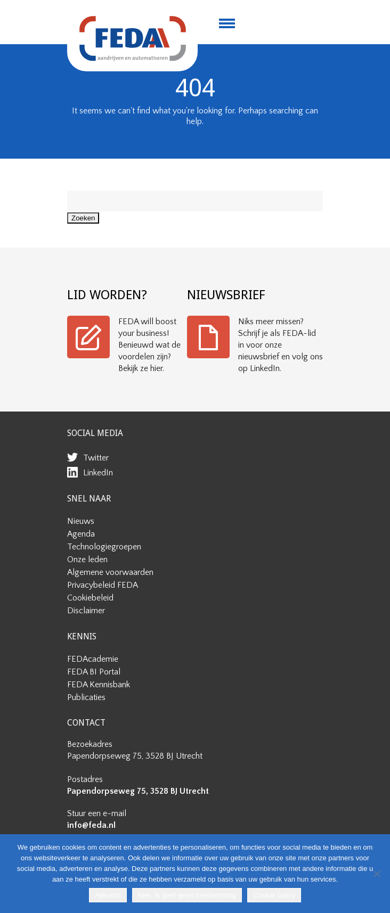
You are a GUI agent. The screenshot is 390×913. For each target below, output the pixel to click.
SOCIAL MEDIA (95, 433)
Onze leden (87, 559)
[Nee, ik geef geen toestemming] (376, 873)
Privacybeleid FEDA (102, 585)
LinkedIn (98, 473)
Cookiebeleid (90, 598)
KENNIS (81, 636)
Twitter (96, 458)
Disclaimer (86, 610)
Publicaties (86, 697)
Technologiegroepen (104, 547)
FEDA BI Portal (93, 672)
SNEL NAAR (89, 498)
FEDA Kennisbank (98, 684)
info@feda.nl (91, 825)
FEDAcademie (92, 659)
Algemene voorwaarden (110, 572)
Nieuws (80, 521)
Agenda (81, 534)
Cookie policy (274, 895)
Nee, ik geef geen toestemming (187, 895)
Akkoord (108, 895)
